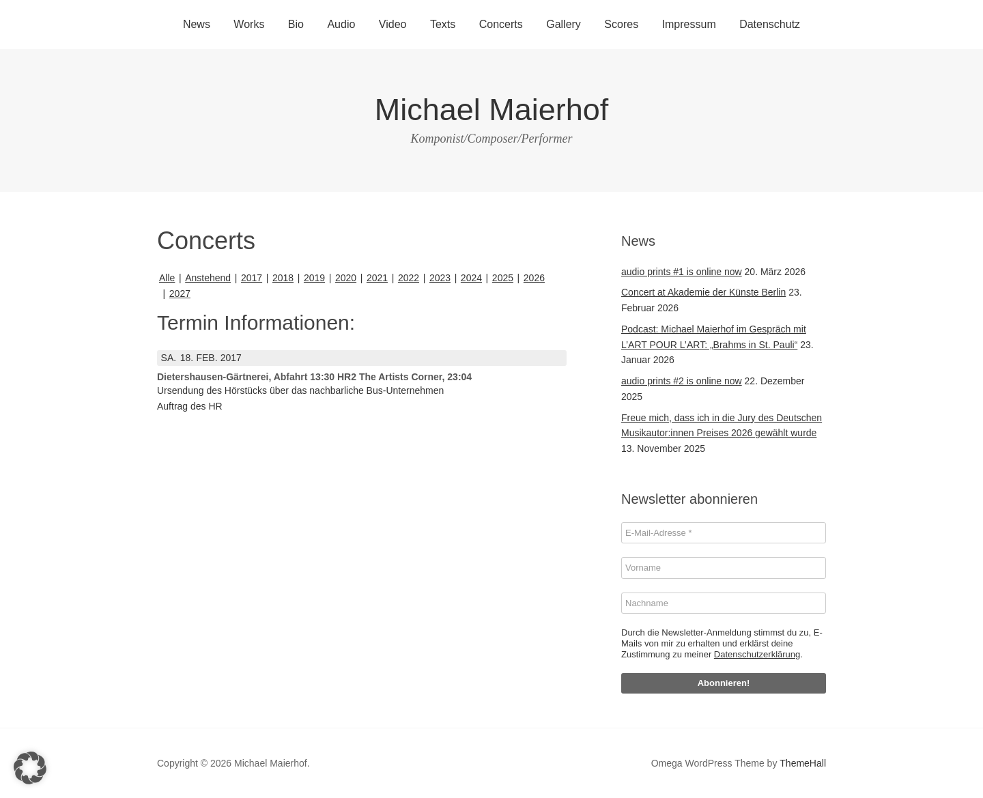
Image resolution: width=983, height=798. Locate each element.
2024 (471, 277)
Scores (621, 24)
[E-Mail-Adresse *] (723, 533)
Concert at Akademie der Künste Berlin (703, 292)
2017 (251, 277)
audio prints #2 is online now (681, 380)
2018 (283, 277)
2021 (377, 277)
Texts (442, 24)
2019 (314, 277)
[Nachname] (723, 603)
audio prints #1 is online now (681, 271)
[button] (30, 768)
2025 (502, 277)
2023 (440, 277)
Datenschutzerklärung (757, 654)
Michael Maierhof (492, 109)
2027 (179, 293)
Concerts (501, 24)
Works (248, 24)
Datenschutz (769, 24)
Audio (341, 24)
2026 (534, 277)
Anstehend (208, 277)
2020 (345, 277)
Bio (296, 24)
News (196, 24)
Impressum (689, 24)
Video (393, 24)
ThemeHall (803, 763)
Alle (167, 277)
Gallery (563, 24)
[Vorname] (723, 568)
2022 (408, 277)
